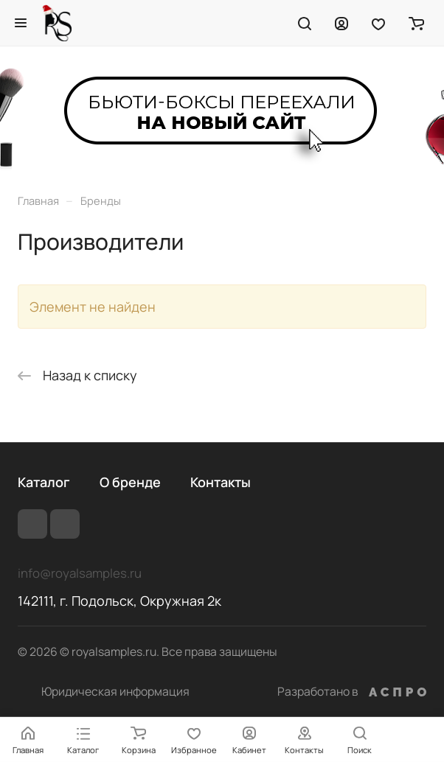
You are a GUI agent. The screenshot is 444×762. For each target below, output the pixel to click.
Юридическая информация (115, 691)
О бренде (130, 482)
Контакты (220, 482)
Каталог (44, 482)
